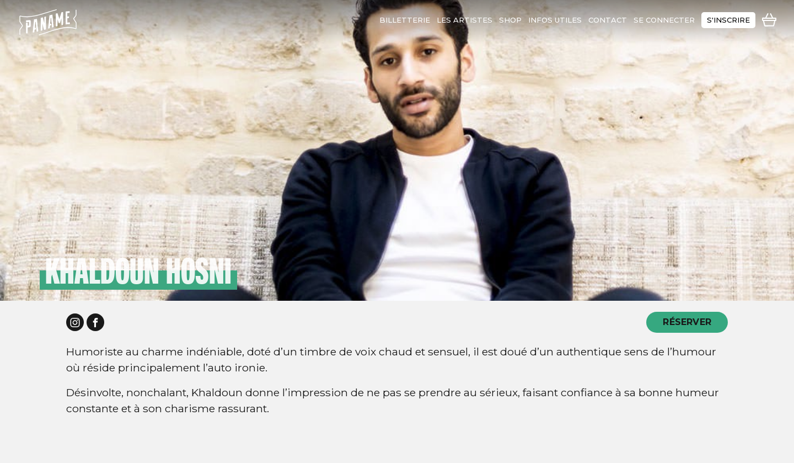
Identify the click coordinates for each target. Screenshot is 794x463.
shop (510, 19)
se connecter (664, 19)
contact (607, 19)
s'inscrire (728, 19)
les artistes (464, 19)
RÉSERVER (687, 322)
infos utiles (555, 19)
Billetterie (404, 19)
